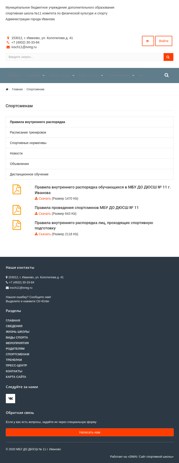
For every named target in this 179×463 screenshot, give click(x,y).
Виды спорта (17, 337)
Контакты (14, 371)
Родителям (15, 348)
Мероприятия (17, 343)
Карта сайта (16, 377)
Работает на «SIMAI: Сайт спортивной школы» (142, 456)
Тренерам (14, 360)
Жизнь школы (17, 331)
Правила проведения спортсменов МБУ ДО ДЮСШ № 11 (87, 207)
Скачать (45, 198)
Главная (17, 89)
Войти (163, 41)
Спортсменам (35, 89)
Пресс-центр (16, 365)
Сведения (14, 326)
